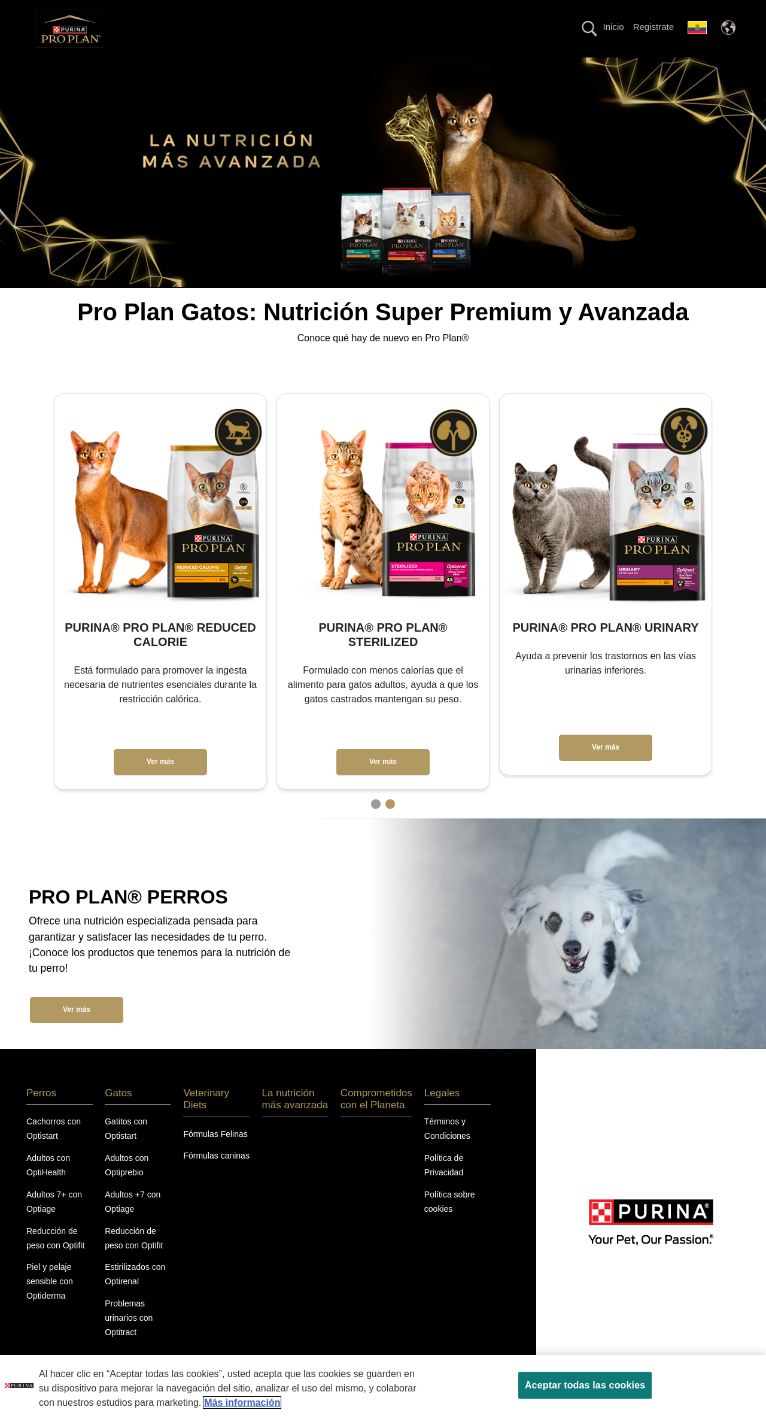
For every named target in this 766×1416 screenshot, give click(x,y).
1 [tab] (376, 825)
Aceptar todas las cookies (585, 1385)
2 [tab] (390, 825)
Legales (442, 1114)
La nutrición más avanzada (402, 67)
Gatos (235, 67)
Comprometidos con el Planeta (376, 1120)
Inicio (613, 27)
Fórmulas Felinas (215, 1155)
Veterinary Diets (299, 67)
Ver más (160, 783)
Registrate (653, 27)
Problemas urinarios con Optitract (129, 1339)
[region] (383, 1385)
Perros (188, 67)
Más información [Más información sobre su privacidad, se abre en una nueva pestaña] (242, 1402)
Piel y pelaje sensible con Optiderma (49, 1303)
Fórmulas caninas (216, 1177)
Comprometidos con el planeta (533, 67)
